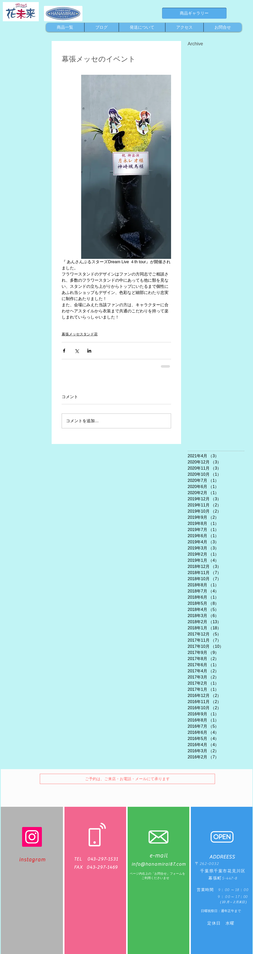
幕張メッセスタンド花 (80, 334)
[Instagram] (32, 837)
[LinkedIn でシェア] (89, 350)
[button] (127, 779)
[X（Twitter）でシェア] (76, 350)
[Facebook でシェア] (64, 350)
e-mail (158, 855)
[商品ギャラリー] (194, 13)
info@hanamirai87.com (159, 864)
